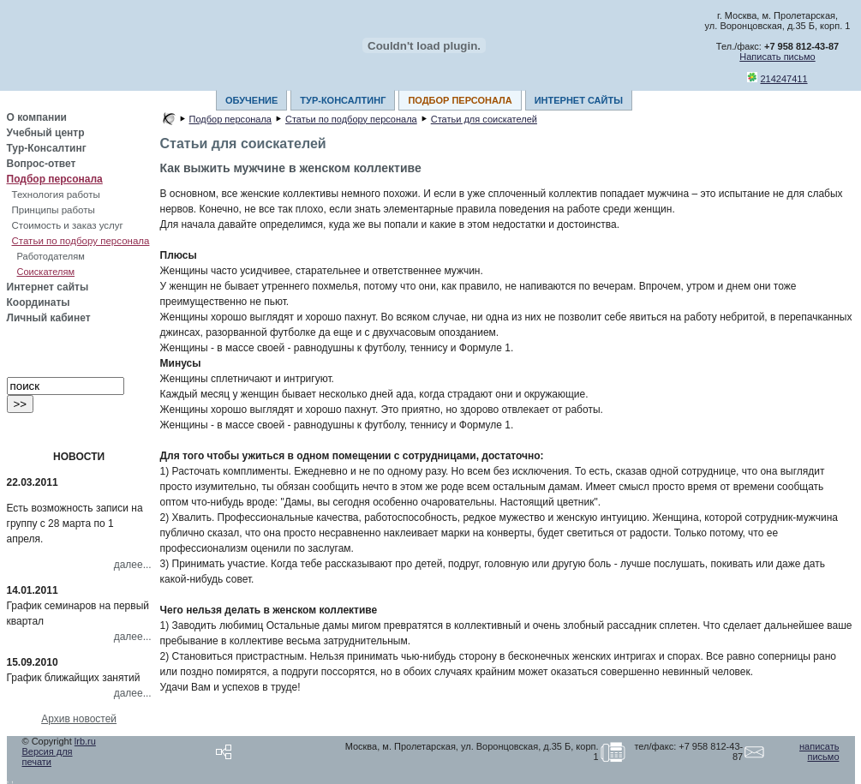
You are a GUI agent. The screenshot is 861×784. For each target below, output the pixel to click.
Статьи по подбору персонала (81, 241)
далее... (133, 565)
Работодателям (51, 256)
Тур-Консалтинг (47, 148)
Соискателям (46, 271)
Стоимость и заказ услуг (67, 225)
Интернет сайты (48, 287)
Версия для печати (47, 756)
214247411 (784, 79)
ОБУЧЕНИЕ (251, 100)
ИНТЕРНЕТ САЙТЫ (579, 100)
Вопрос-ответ (41, 164)
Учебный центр (46, 133)
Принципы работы (53, 210)
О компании (37, 117)
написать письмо (819, 751)
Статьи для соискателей (484, 119)
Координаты (38, 302)
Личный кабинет (49, 318)
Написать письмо (777, 56)
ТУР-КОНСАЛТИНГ (343, 100)
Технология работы (56, 194)
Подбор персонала (55, 179)
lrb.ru (85, 741)
